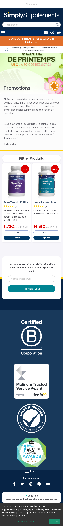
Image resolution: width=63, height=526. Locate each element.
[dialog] (31, 514)
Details (17, 232)
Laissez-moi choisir (25, 521)
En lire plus (10, 143)
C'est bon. (54, 521)
